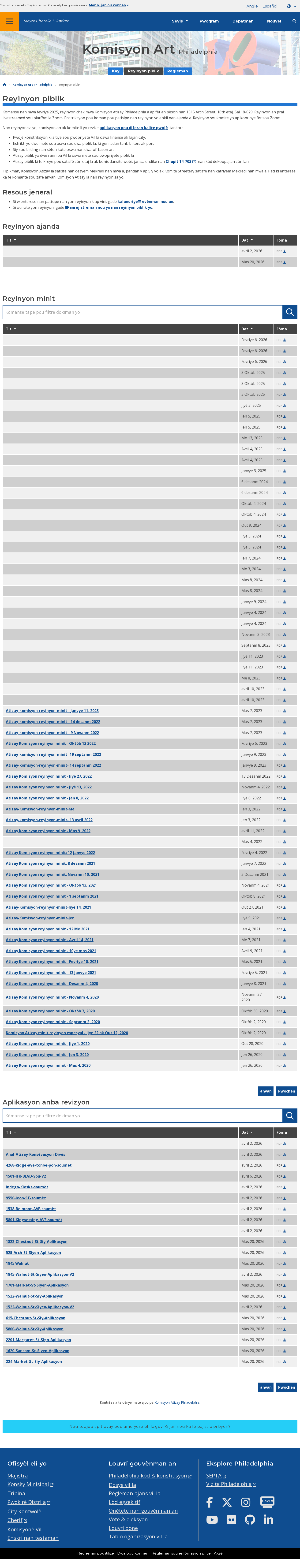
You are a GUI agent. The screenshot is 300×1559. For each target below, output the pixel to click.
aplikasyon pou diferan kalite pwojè (134, 127)
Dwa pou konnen (132, 1553)
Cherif (15, 1520)
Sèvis (177, 21)
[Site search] (294, 21)
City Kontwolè (24, 1511)
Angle (252, 6)
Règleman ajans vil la (135, 1493)
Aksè (218, 1553)
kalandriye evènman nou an (145, 201)
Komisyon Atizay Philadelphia (176, 1402)
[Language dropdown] (292, 6)
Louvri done (123, 1528)
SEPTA (213, 1475)
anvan (266, 1091)
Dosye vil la (122, 1484)
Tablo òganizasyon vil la (138, 1536)
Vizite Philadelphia (229, 1484)
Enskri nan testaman (33, 1537)
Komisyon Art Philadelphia (32, 85)
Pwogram (209, 21)
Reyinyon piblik (143, 71)
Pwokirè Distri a (27, 1502)
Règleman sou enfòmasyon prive (181, 1553)
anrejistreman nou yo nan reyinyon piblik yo (108, 207)
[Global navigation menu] (9, 21)
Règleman (177, 71)
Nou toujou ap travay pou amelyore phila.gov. (149, 1426)
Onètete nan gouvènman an (143, 1510)
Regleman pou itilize (95, 1553)
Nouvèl (274, 21)
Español (270, 6)
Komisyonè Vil (24, 1529)
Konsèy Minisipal (28, 1484)
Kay (116, 71)
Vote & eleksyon (128, 1519)
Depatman (243, 21)
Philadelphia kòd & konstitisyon (148, 1475)
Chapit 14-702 (178, 161)
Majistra (18, 1475)
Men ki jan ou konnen (109, 5)
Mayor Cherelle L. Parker (45, 21)
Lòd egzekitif (124, 1502)
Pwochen (286, 1091)
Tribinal (17, 1493)
